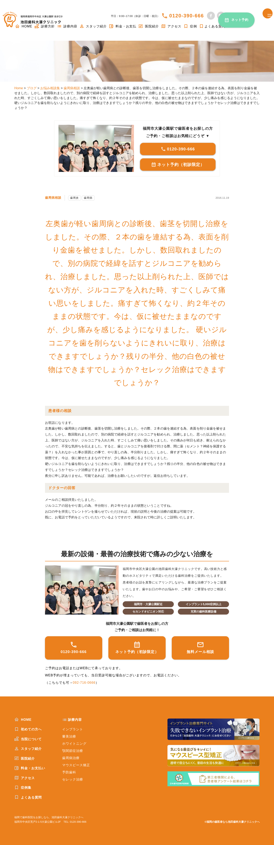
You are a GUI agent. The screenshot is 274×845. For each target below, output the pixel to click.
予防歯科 (69, 772)
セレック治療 (72, 779)
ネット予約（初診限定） (177, 164)
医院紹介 (148, 26)
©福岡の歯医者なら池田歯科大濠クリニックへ (232, 821)
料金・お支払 (122, 26)
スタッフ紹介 (93, 26)
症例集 (22, 787)
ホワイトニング (74, 743)
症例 (190, 26)
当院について (28, 739)
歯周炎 (75, 197)
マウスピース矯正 (76, 765)
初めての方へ (28, 729)
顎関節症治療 (72, 750)
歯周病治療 (71, 758)
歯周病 (89, 197)
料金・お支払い (29, 768)
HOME (22, 719)
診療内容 (67, 26)
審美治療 (69, 736)
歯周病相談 (53, 197)
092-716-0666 (84, 682)
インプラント (72, 729)
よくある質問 (212, 26)
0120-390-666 (186, 15)
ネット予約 (240, 19)
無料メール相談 (200, 647)
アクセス (171, 26)
